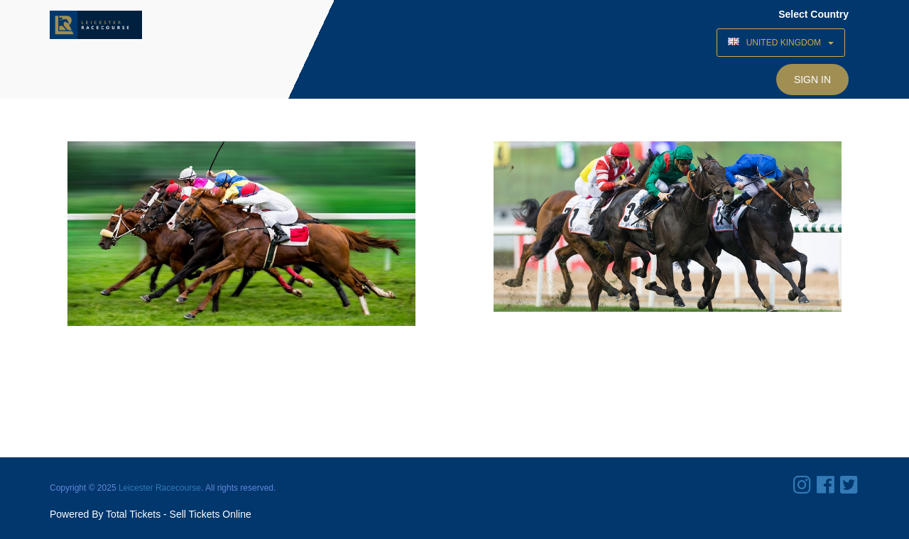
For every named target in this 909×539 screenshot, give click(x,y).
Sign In (812, 79)
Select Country (813, 14)
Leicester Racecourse (160, 488)
